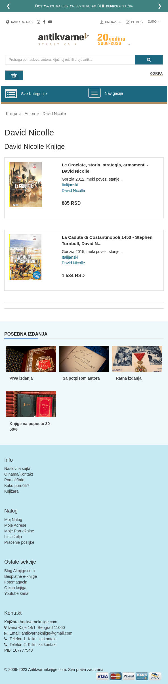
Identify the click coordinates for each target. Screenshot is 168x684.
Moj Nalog (13, 519)
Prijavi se (113, 22)
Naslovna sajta (17, 468)
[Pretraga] (149, 60)
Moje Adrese (15, 525)
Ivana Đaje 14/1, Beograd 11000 (36, 627)
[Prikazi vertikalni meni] (11, 94)
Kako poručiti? (17, 485)
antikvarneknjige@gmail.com (47, 633)
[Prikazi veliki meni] (94, 93)
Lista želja (13, 536)
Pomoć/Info (14, 480)
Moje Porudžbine (19, 531)
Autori (30, 113)
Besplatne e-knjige (20, 576)
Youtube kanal (16, 593)
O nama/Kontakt (18, 474)
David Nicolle (54, 113)
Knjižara (11, 491)
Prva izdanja (21, 378)
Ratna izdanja (128, 378)
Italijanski (70, 185)
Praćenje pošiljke (19, 542)
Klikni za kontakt (42, 639)
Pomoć (137, 22)
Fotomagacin (15, 582)
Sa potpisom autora (81, 378)
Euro (154, 21)
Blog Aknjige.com (19, 570)
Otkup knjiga (15, 587)
